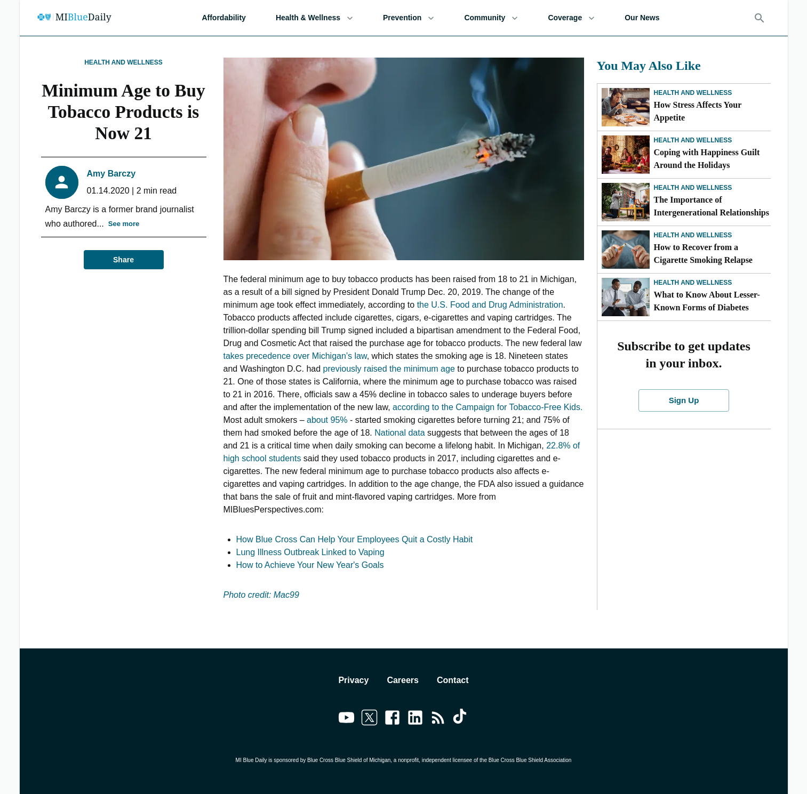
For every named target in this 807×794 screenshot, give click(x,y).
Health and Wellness (123, 62)
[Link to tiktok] (461, 719)
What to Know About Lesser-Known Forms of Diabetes (707, 301)
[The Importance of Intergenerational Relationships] (626, 202)
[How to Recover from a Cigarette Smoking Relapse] (626, 249)
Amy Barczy (111, 173)
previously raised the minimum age (389, 368)
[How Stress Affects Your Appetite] (626, 107)
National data (399, 432)
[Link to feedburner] (438, 719)
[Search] (759, 18)
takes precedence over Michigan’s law (295, 355)
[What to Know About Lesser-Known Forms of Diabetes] (626, 297)
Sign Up (684, 400)
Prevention (408, 18)
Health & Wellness (314, 18)
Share (124, 260)
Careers (403, 680)
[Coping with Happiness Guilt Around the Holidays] (626, 154)
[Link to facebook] (392, 719)
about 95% (327, 419)
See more (124, 224)
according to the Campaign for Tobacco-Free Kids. (487, 407)
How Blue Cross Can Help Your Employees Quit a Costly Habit (354, 539)
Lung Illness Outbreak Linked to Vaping (310, 552)
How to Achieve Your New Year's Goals (310, 565)
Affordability (223, 18)
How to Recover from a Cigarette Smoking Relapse (704, 253)
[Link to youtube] (346, 719)
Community (491, 18)
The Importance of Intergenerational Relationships (711, 206)
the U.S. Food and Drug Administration (490, 304)
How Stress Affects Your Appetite (698, 111)
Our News (642, 18)
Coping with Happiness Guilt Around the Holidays (707, 159)
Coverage (571, 18)
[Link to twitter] (369, 719)
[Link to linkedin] (415, 719)
